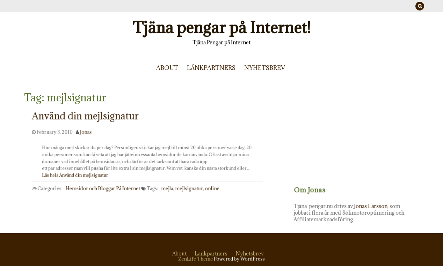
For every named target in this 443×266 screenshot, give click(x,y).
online (210, 188)
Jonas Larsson (380, 206)
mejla (166, 188)
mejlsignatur (187, 188)
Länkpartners (211, 68)
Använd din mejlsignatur (87, 125)
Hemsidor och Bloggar (92, 188)
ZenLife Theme (197, 259)
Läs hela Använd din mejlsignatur (80, 174)
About (167, 68)
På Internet (128, 188)
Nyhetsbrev (264, 68)
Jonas (88, 134)
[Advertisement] (363, 138)
